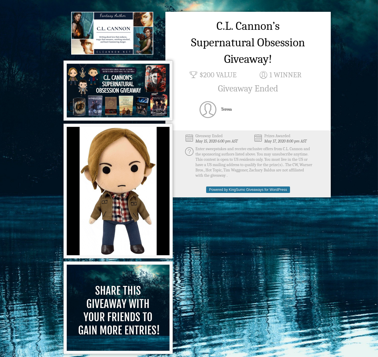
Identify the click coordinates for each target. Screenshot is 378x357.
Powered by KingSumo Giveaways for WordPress (248, 190)
